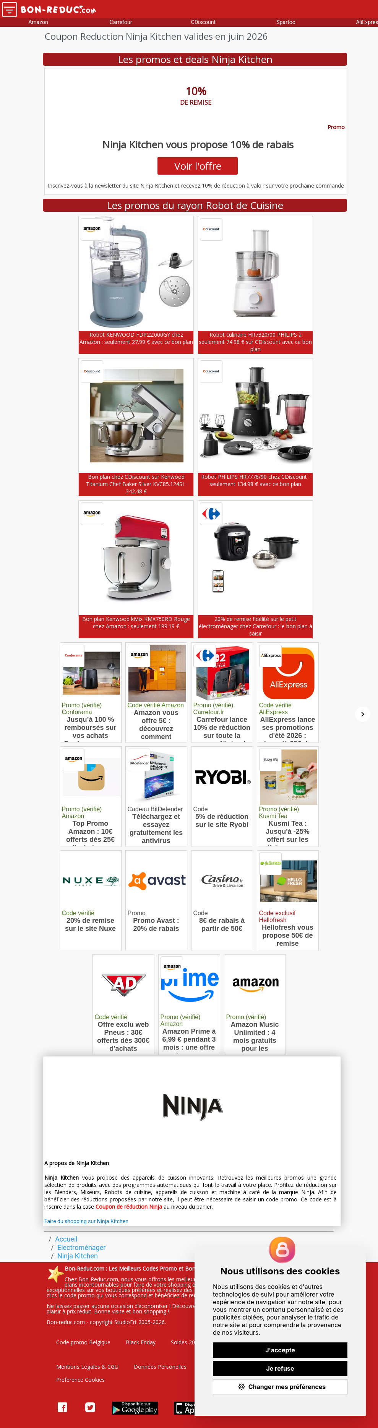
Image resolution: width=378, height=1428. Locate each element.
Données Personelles (160, 1366)
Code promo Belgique (83, 1342)
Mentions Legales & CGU (87, 1366)
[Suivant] (362, 714)
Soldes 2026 (186, 1342)
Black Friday (141, 1342)
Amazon (38, 22)
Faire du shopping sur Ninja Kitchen (86, 1221)
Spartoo (285, 22)
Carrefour (121, 22)
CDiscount (203, 22)
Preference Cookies (80, 1379)
